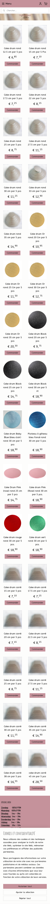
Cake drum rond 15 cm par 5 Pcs (37, 50)
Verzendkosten (7, 848)
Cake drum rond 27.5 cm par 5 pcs (37, 143)
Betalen (4, 845)
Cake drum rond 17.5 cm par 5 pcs (12, 96)
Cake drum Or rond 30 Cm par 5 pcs (37, 287)
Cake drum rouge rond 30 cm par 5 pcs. (12, 541)
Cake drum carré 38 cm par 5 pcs (12, 774)
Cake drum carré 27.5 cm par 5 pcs (37, 682)
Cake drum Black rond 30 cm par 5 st (37, 387)
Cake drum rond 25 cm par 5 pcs (12, 143)
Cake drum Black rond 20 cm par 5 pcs (37, 337)
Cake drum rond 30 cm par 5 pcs (12, 189)
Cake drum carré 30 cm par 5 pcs (12, 728)
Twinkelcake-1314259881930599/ (16, 862)
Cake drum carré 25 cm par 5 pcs (12, 682)
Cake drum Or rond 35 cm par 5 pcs (12, 337)
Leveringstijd (6, 851)
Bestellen (5, 842)
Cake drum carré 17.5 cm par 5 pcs (37, 589)
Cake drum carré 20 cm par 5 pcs (12, 635)
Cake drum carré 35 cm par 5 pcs (37, 728)
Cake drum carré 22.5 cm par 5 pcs (37, 635)
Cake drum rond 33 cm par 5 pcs (37, 189)
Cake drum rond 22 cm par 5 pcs (37, 96)
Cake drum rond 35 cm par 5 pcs (12, 236)
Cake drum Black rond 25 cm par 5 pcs (12, 387)
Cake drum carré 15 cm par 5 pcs (12, 589)
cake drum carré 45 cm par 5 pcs (37, 774)
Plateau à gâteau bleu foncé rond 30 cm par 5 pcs (37, 437)
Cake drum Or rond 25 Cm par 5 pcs (12, 287)
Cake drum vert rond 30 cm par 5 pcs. (37, 541)
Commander (12, 64)
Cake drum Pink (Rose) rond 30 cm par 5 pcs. (37, 491)
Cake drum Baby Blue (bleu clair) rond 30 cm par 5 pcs (12, 439)
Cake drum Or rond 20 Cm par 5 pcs (37, 237)
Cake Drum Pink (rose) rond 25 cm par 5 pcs (12, 491)
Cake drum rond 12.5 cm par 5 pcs (12, 50)
